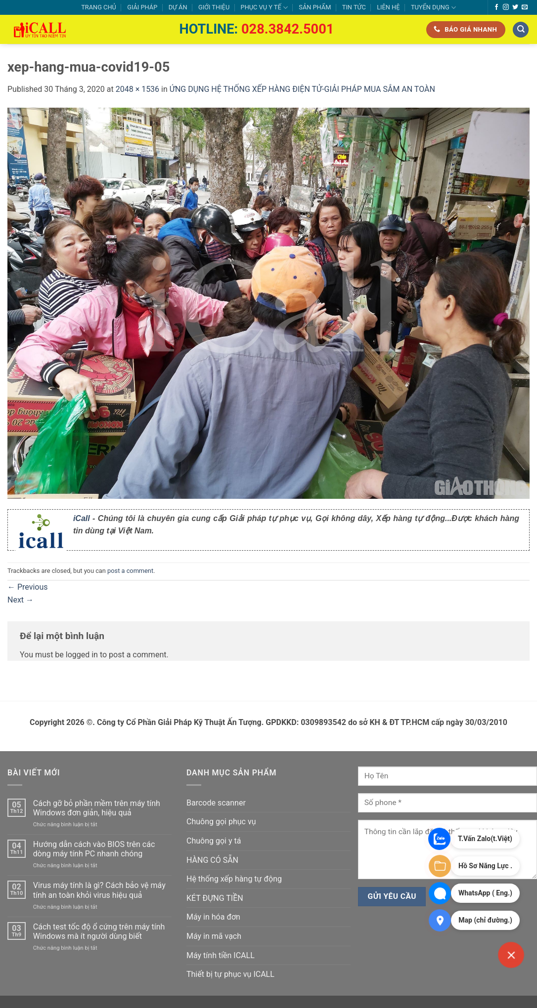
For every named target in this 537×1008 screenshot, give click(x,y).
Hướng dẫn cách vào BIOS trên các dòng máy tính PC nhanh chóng (94, 849)
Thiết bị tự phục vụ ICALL (230, 974)
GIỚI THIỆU (213, 7)
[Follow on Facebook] (496, 7)
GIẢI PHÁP (142, 7)
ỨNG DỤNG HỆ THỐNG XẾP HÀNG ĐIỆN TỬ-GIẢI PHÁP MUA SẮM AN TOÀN (302, 89)
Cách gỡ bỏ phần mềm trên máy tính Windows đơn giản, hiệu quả (96, 808)
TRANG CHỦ (98, 7)
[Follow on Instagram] (506, 7)
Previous (27, 587)
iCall (81, 518)
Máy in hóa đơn (213, 917)
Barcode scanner (216, 802)
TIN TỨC (354, 7)
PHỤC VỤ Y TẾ (264, 7)
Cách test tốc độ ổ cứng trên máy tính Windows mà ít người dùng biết (99, 931)
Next (20, 600)
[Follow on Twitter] (515, 7)
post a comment (130, 570)
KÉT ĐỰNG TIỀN (214, 898)
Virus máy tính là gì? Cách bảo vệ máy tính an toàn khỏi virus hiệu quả (99, 890)
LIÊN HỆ (388, 7)
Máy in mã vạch (213, 936)
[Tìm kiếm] (521, 30)
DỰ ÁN (178, 7)
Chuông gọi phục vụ (221, 821)
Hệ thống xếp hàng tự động (234, 879)
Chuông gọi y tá (213, 841)
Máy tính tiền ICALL (220, 955)
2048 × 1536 (137, 89)
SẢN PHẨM (315, 7)
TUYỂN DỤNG (433, 7)
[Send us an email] (525, 7)
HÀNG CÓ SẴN (212, 860)
